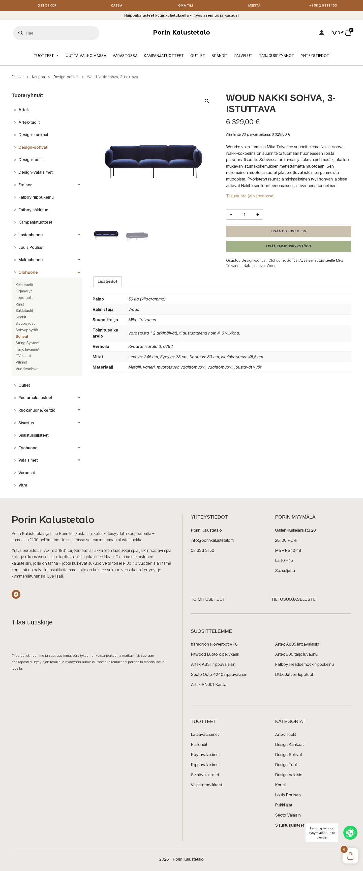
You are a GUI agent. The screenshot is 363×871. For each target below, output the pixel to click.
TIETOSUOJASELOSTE (293, 599)
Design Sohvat (288, 754)
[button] (206, 101)
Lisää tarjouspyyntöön (288, 246)
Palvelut (243, 56)
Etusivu (17, 77)
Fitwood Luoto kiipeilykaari (215, 654)
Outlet (197, 56)
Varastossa (125, 56)
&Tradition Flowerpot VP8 (214, 644)
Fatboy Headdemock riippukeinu (304, 664)
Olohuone (276, 261)
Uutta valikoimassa (86, 56)
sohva (259, 266)
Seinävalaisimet (205, 774)
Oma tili (185, 6)
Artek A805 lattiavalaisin (297, 644)
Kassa (116, 6)
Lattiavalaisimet (205, 734)
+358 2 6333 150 (323, 6)
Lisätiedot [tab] (108, 281)
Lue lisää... (56, 576)
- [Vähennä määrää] (231, 215)
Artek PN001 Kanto (208, 684)
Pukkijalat (283, 805)
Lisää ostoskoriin (289, 231)
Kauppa (38, 77)
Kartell (280, 785)
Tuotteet (46, 56)
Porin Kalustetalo (181, 33)
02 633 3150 (202, 550)
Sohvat (292, 261)
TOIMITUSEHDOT (208, 599)
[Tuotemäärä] (244, 215)
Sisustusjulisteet (289, 825)
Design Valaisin (288, 774)
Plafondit (199, 744)
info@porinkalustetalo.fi (212, 540)
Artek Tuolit (285, 734)
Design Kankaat (289, 744)
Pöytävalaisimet (205, 754)
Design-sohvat (65, 77)
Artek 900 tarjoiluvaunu (296, 654)
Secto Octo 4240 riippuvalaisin (219, 674)
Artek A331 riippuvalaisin (213, 664)
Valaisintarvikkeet (206, 785)
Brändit (220, 56)
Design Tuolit (287, 764)
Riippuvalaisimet (205, 764)
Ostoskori (48, 6)
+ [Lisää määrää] (257, 215)
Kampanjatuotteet (164, 56)
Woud (272, 266)
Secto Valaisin (288, 815)
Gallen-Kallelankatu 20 (295, 530)
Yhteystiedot (315, 56)
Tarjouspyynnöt (276, 56)
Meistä (254, 6)
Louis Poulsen (288, 795)
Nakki (248, 266)
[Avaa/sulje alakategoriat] (79, 185)
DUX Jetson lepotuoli (294, 674)
